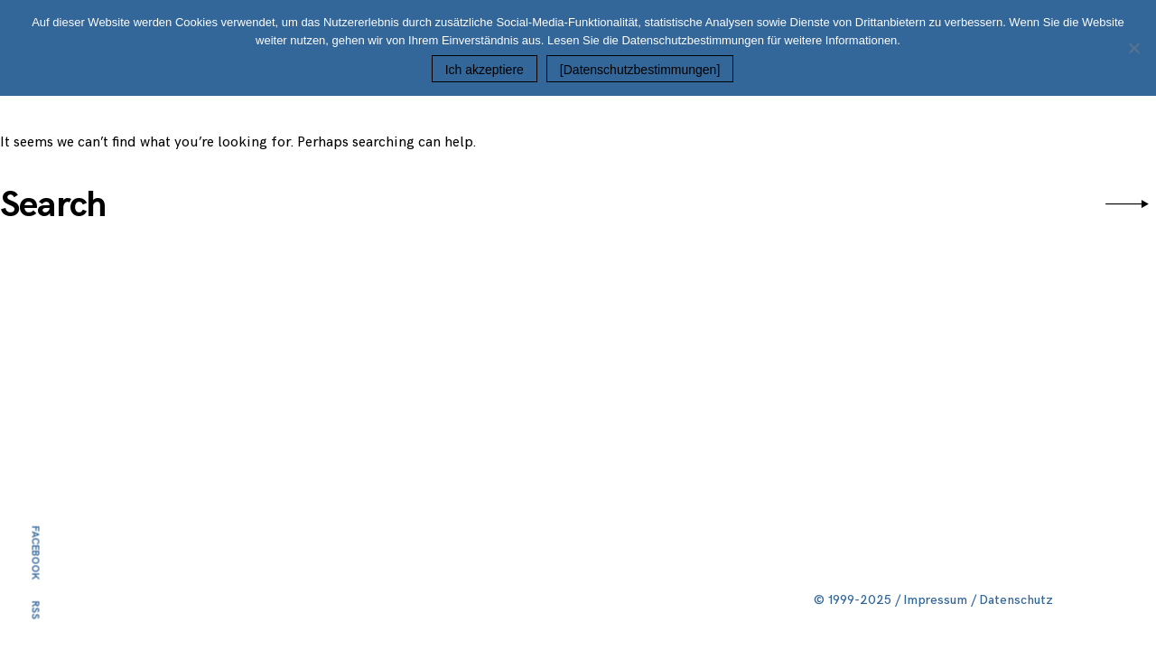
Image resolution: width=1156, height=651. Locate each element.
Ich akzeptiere (484, 69)
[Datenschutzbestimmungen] (640, 69)
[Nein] (1133, 48)
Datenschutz (1016, 600)
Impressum (935, 600)
